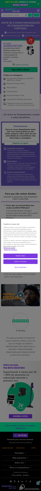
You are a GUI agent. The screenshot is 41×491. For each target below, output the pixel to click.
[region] (20, 245)
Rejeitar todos (20, 256)
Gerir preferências (20, 267)
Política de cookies (9, 248)
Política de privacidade (10, 250)
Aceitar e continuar (20, 261)
